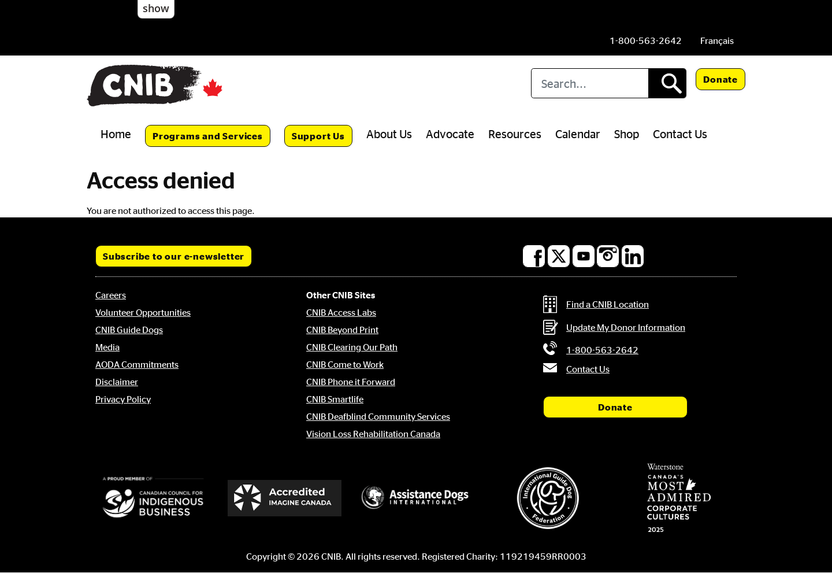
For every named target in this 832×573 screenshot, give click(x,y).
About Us (389, 133)
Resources (514, 133)
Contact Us (680, 133)
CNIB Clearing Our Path (352, 347)
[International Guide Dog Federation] (548, 498)
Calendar (577, 133)
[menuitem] (717, 40)
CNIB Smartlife (334, 399)
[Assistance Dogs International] (416, 497)
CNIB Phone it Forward (350, 381)
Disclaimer (116, 381)
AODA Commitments (137, 364)
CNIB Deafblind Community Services (378, 416)
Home (116, 133)
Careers (110, 295)
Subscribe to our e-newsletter (173, 256)
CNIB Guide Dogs (129, 329)
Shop (626, 133)
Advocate (450, 133)
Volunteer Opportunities (143, 312)
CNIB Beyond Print (342, 329)
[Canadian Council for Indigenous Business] (153, 497)
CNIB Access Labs (341, 312)
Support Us (318, 136)
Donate (720, 79)
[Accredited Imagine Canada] (285, 498)
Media (107, 347)
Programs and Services (208, 136)
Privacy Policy (123, 399)
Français (717, 40)
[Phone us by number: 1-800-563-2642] (646, 40)
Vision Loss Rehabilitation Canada (373, 433)
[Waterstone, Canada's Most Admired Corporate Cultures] (679, 498)
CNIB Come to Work (345, 364)
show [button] (156, 8)
